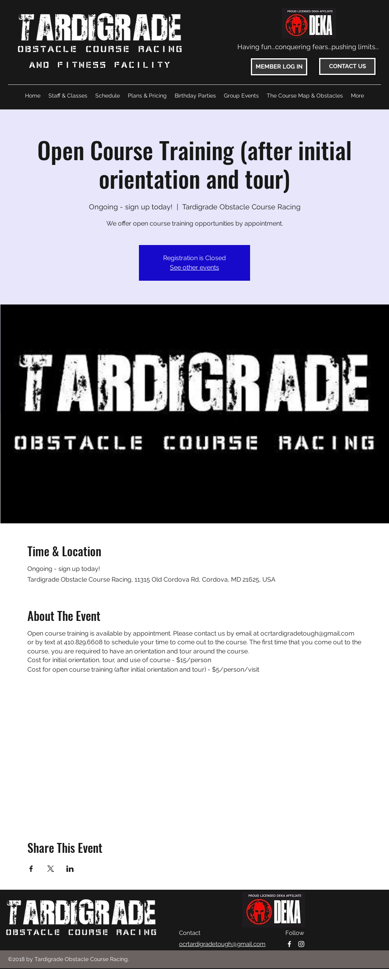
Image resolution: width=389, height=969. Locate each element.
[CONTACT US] (347, 66)
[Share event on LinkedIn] (70, 869)
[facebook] (289, 944)
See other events (194, 267)
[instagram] (301, 944)
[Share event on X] (50, 869)
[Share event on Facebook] (31, 869)
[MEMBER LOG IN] (279, 66)
